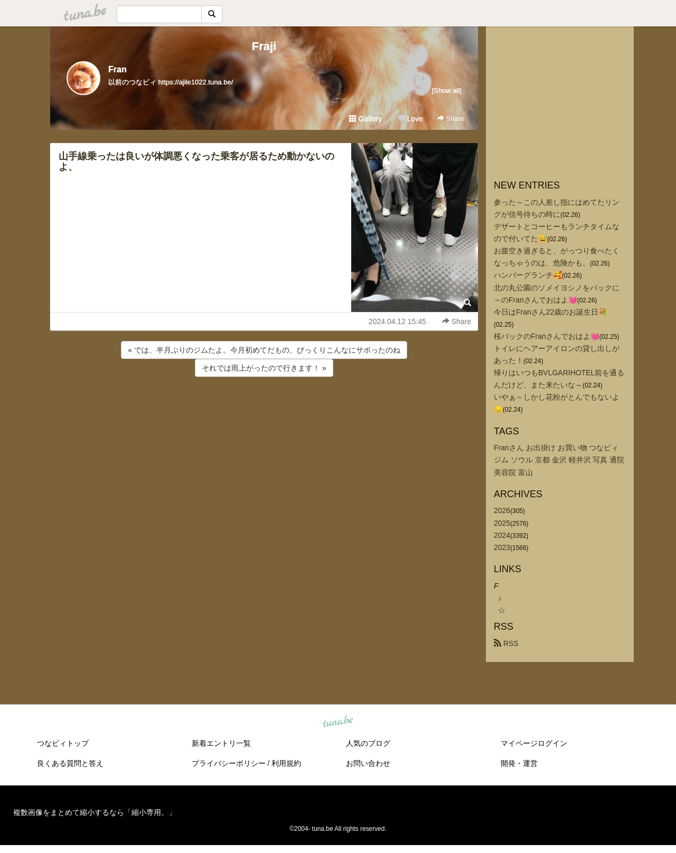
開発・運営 (519, 763)
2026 (502, 510)
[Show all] (447, 90)
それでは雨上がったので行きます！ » (264, 368)
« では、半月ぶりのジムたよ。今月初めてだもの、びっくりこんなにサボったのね (264, 350)
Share (450, 118)
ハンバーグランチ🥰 (528, 275)
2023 (502, 547)
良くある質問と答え (70, 763)
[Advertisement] (264, 407)
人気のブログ (368, 743)
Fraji (264, 46)
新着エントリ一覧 (221, 743)
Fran (117, 69)
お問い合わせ (368, 763)
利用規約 (286, 763)
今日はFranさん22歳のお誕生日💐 (550, 312)
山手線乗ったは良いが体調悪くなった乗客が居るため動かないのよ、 (196, 161)
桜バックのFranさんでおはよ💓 (546, 336)
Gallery (365, 119)
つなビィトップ (63, 743)
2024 (502, 535)
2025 (502, 523)
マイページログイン (534, 743)
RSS (506, 643)
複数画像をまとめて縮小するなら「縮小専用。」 (94, 812)
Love (410, 119)
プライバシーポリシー (229, 763)
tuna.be (337, 721)
